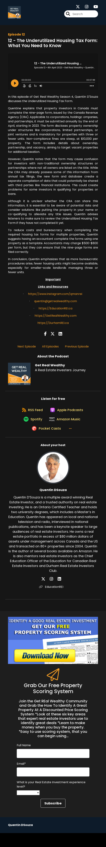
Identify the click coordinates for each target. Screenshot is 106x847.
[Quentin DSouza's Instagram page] (53, 593)
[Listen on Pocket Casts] (44, 442)
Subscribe (53, 817)
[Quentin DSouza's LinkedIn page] (57, 593)
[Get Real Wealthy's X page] (78, 8)
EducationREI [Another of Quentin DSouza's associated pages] (53, 601)
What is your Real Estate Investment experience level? (51, 798)
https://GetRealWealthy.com (56, 319)
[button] (70, 442)
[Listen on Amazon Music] (65, 429)
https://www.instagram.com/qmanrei (55, 297)
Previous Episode (77, 349)
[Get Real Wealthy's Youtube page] (93, 8)
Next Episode (26, 349)
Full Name (24, 759)
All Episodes (50, 349)
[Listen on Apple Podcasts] (67, 416)
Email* (21, 778)
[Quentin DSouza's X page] (49, 593)
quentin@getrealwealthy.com (55, 304)
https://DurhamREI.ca (53, 326)
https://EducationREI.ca (55, 311)
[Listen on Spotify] (31, 429)
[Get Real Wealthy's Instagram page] (84, 8)
